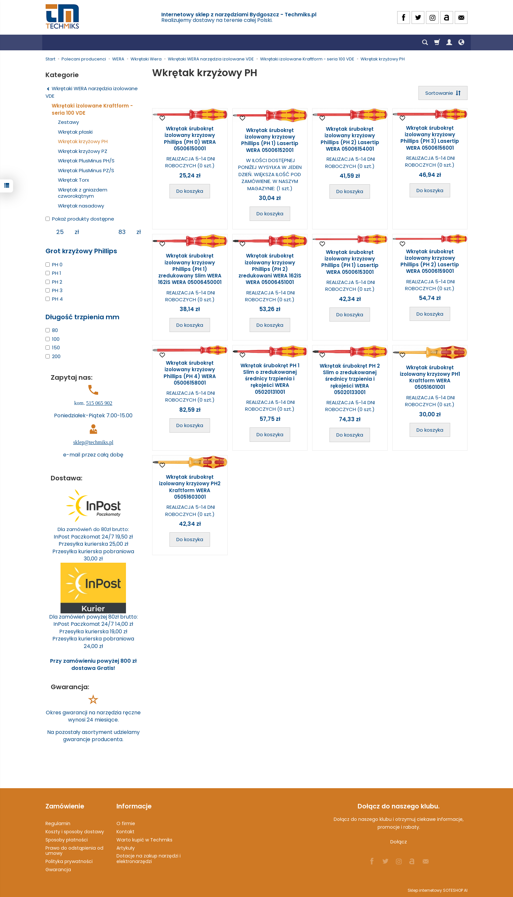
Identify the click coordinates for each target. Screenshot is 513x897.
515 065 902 (99, 403)
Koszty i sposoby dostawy (74, 831)
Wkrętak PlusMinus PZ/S (86, 170)
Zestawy (68, 122)
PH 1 (53, 273)
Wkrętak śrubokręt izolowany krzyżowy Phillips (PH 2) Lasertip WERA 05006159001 (429, 261)
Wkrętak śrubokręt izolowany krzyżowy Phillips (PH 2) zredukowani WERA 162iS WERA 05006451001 (270, 269)
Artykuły (125, 848)
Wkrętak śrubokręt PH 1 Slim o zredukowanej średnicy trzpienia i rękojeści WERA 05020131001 (269, 378)
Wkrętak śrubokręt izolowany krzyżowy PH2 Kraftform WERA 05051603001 (190, 486)
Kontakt (125, 831)
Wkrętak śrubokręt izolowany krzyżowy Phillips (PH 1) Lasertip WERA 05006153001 (350, 262)
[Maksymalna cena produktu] (121, 232)
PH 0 (53, 264)
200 (53, 356)
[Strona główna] (62, 16)
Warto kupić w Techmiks (144, 840)
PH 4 (54, 298)
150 (52, 347)
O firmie (125, 823)
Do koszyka (189, 191)
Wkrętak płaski (75, 131)
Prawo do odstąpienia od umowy (74, 851)
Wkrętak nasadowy (81, 205)
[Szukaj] (425, 42)
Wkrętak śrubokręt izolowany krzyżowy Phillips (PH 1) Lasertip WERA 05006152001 (269, 140)
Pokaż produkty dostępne (79, 218)
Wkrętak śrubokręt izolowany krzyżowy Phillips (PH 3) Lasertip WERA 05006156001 (429, 138)
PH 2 (53, 281)
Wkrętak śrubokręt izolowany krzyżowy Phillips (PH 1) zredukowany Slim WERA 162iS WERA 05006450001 (189, 269)
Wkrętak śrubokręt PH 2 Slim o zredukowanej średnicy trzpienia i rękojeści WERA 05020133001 (350, 379)
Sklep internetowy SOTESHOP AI (438, 890)
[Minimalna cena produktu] (60, 232)
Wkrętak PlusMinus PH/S (86, 160)
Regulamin (57, 823)
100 (52, 339)
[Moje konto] (449, 42)
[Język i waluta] (461, 42)
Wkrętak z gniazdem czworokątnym (82, 193)
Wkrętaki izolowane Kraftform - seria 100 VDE (92, 109)
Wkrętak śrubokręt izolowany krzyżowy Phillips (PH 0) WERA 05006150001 (190, 138)
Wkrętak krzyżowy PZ (82, 151)
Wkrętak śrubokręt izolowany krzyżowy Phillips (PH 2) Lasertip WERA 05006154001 (350, 138)
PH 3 (53, 290)
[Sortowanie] (443, 93)
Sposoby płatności (66, 840)
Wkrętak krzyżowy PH (83, 141)
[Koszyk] (437, 42)
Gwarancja (58, 869)
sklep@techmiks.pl (93, 442)
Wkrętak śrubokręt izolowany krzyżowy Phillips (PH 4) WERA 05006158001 (190, 372)
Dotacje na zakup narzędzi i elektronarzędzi (148, 859)
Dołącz (398, 841)
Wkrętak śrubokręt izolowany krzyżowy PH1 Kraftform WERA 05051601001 (430, 377)
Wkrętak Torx (73, 179)
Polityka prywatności (69, 861)
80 (51, 330)
